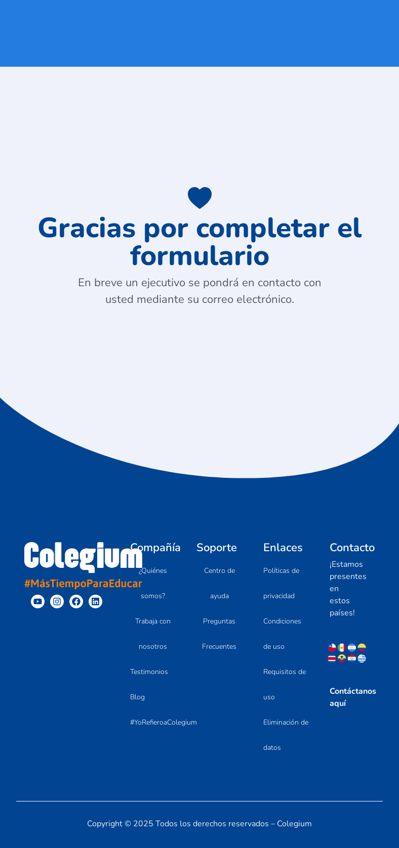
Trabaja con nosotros (153, 633)
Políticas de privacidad (281, 583)
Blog (137, 697)
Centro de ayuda (219, 583)
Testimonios (149, 672)
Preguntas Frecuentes (219, 633)
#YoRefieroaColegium (163, 722)
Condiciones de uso (282, 633)
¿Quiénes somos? (153, 583)
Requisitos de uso (284, 684)
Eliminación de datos (285, 735)
